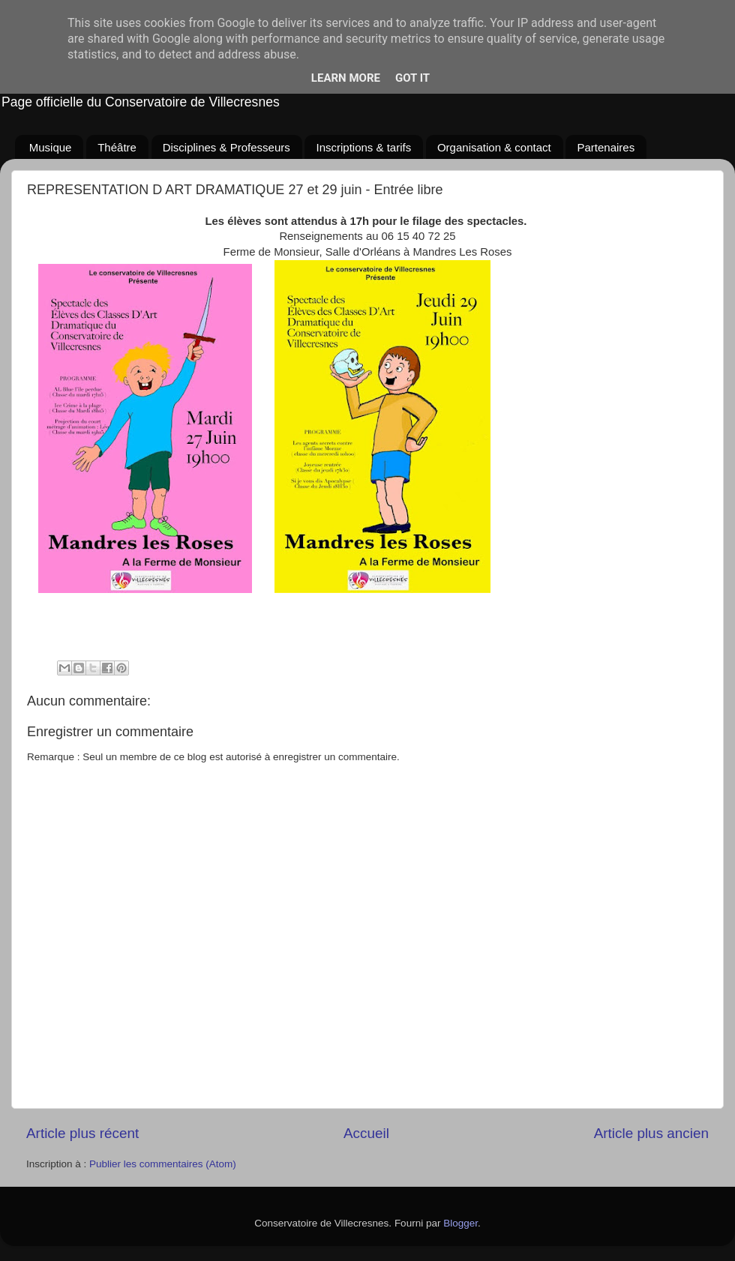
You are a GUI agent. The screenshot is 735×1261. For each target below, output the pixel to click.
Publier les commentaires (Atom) (162, 1164)
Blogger (460, 1223)
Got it (412, 78)
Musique (50, 147)
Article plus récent (82, 1133)
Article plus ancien (651, 1133)
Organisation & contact (494, 147)
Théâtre (117, 147)
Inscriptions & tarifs (363, 147)
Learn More (345, 78)
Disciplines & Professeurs (226, 147)
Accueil (366, 1133)
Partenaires (605, 147)
